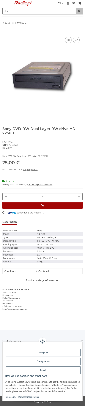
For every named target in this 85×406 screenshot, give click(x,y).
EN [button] (59, 3)
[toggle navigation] (3, 2)
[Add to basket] (4, 32)
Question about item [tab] (34, 222)
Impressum (10, 397)
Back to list (9, 23)
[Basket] (80, 3)
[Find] (39, 11)
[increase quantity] (79, 196)
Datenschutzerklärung (28, 397)
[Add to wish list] (76, 40)
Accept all (43, 352)
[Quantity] (42, 196)
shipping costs (30, 169)
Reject (43, 370)
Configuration (43, 361)
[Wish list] (73, 3)
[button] (68, 3)
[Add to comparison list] (68, 40)
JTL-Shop (47, 402)
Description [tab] (9, 222)
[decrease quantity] (6, 196)
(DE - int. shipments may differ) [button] (40, 184)
